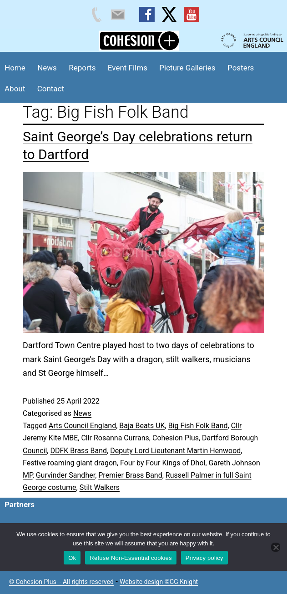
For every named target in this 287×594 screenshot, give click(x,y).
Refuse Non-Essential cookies (130, 557)
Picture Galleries (187, 67)
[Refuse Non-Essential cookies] (275, 547)
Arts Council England (82, 425)
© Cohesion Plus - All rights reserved (61, 581)
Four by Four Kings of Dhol (162, 463)
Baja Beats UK (142, 425)
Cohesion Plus (175, 438)
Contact (50, 88)
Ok (72, 557)
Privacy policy (204, 557)
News (47, 67)
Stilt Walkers (100, 487)
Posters (240, 67)
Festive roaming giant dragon (70, 463)
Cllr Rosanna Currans (115, 438)
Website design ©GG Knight (159, 581)
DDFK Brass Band (78, 450)
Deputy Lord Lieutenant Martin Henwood (175, 450)
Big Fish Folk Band (198, 425)
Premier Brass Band (130, 475)
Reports (82, 67)
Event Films (127, 67)
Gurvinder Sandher (65, 475)
